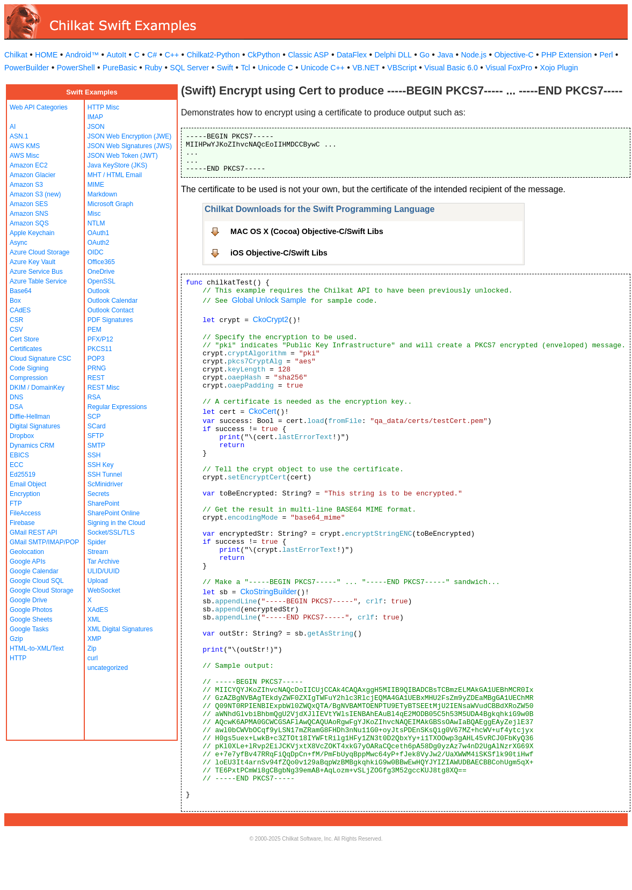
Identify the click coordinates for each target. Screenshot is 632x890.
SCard (97, 426)
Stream (98, 552)
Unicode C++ (323, 67)
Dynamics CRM (32, 445)
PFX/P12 (100, 339)
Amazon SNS (29, 213)
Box (15, 300)
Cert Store (24, 339)
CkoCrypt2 (270, 319)
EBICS (19, 455)
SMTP (96, 445)
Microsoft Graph (110, 204)
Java (445, 54)
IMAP (95, 117)
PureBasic (120, 67)
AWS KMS (25, 146)
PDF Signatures (110, 320)
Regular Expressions (117, 407)
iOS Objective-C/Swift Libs (279, 253)
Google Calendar (34, 571)
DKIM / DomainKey (37, 387)
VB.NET (366, 67)
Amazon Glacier (32, 175)
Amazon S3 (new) (35, 194)
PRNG (97, 368)
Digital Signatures (35, 426)
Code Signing (29, 368)
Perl (606, 54)
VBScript (401, 67)
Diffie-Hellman (30, 416)
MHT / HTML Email (115, 175)
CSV (16, 329)
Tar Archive (103, 561)
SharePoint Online (114, 513)
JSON (96, 126)
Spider (97, 542)
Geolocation (27, 552)
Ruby (153, 67)
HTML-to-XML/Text (37, 648)
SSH (94, 455)
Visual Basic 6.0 (450, 67)
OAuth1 (99, 233)
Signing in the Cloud (116, 523)
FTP (16, 503)
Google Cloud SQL (37, 581)
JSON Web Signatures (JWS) (130, 146)
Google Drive (28, 600)
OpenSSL (101, 281)
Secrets (99, 494)
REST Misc (104, 387)
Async (18, 242)
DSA (16, 407)
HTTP (18, 658)
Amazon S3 (26, 184)
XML (94, 619)
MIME (96, 184)
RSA (94, 397)
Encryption (25, 494)
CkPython (264, 54)
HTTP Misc (103, 107)
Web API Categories (39, 107)
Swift (225, 67)
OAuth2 (99, 242)
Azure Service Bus (36, 271)
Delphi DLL (392, 54)
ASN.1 (19, 136)
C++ (172, 54)
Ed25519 (22, 474)
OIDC (96, 252)
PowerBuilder (26, 67)
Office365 (101, 262)
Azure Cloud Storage (39, 252)
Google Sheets (31, 619)
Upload (98, 581)
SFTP (96, 436)
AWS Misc (24, 155)
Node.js (473, 54)
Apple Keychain (32, 233)
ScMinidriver (105, 484)
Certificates (26, 349)
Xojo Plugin (559, 67)
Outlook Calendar (112, 300)
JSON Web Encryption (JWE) (129, 136)
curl (93, 658)
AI (13, 126)
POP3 (96, 358)
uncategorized (108, 668)
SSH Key (101, 465)
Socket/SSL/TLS (111, 532)
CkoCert (262, 411)
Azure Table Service (38, 281)
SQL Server (189, 67)
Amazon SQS (29, 223)
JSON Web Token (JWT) (123, 155)
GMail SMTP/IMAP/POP (44, 542)
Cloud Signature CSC (40, 358)
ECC (16, 465)
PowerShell (76, 67)
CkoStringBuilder (268, 591)
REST (96, 378)
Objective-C (513, 54)
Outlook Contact (111, 310)
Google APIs (28, 561)
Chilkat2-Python (213, 54)
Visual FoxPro (508, 67)
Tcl (245, 67)
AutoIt (117, 54)
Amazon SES (29, 204)
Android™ (82, 54)
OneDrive (101, 271)
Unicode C (275, 67)
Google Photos (31, 610)
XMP (94, 639)
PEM (94, 329)
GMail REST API (33, 532)
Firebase (22, 523)
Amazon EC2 (29, 165)
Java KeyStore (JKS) (117, 165)
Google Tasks (29, 629)
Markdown (102, 194)
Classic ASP (308, 54)
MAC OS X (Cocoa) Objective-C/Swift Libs (306, 231)
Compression (29, 378)
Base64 (21, 291)
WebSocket (104, 590)
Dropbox (22, 436)
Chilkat (15, 54)
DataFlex (352, 54)
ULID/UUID (104, 571)
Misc (94, 213)
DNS (16, 397)
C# (152, 54)
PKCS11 (100, 349)
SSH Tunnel (105, 474)
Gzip (16, 639)
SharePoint (103, 503)
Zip (92, 648)
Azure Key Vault (32, 262)
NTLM (96, 223)
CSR (16, 320)
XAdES (98, 610)
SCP (94, 416)
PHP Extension (566, 54)
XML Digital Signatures (120, 629)
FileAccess (25, 513)
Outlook (99, 291)
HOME (46, 54)
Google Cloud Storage (42, 590)
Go (424, 54)
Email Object (28, 484)
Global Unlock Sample (269, 300)
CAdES (20, 310)
